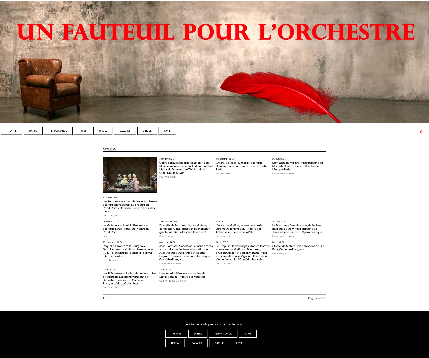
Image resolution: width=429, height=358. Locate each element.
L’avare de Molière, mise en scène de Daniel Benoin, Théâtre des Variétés (182, 275)
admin (106, 236)
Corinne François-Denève (172, 280)
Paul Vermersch (167, 176)
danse (33, 130)
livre (167, 130)
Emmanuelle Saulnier (283, 173)
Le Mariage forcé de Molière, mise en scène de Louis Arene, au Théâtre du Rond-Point (126, 229)
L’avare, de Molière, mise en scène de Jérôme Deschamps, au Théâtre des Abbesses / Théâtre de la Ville (239, 229)
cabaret (124, 130)
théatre (11, 130)
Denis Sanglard (110, 215)
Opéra (103, 130)
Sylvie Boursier (223, 173)
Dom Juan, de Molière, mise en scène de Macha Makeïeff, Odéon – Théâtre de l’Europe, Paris (297, 166)
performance (58, 130)
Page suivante (317, 298)
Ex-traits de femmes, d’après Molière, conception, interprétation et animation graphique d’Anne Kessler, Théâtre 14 (184, 229)
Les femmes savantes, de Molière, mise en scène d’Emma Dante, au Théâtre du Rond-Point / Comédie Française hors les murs (130, 206)
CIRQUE (147, 130)
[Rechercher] (421, 132)
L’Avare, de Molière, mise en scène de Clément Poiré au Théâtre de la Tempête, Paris (242, 166)
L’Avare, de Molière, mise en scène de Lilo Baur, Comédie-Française (298, 247)
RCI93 (83, 130)
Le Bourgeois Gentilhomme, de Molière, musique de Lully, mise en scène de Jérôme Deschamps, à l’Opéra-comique (297, 229)
